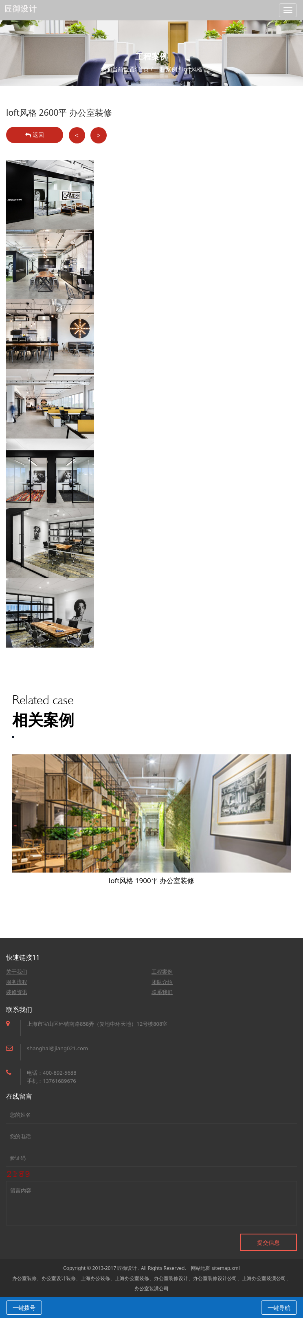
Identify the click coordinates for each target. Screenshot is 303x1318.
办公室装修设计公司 (215, 1278)
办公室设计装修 (59, 1278)
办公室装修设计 (171, 1278)
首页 (143, 69)
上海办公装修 (95, 1278)
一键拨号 (24, 1307)
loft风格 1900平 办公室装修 (151, 880)
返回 (34, 135)
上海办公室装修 (132, 1278)
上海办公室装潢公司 (264, 1278)
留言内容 (151, 1203)
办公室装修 (24, 1278)
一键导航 (279, 1307)
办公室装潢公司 (151, 1288)
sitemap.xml (226, 1268)
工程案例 (165, 69)
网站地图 (201, 1268)
